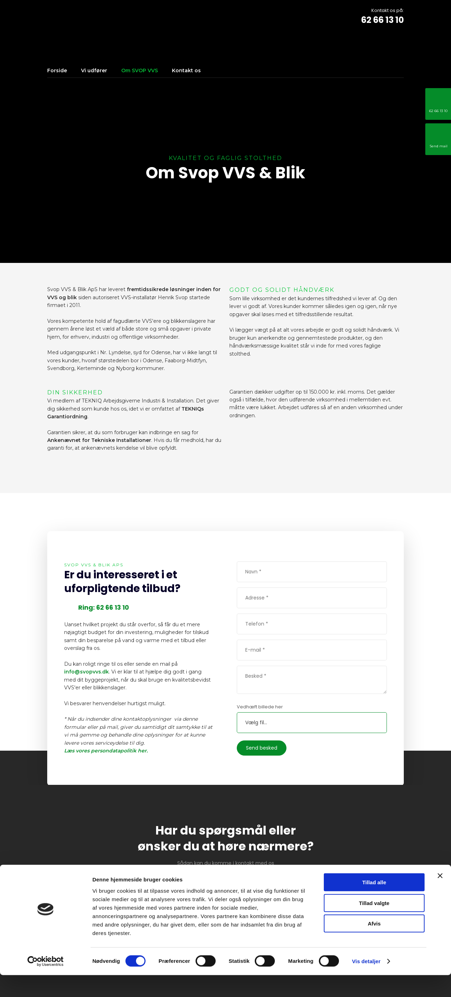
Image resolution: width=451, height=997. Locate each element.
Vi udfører (94, 70)
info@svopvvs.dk (86, 672)
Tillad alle (374, 904)
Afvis (374, 945)
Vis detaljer (366, 983)
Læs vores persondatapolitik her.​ (106, 750)
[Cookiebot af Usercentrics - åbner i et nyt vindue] (45, 983)
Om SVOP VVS (139, 70)
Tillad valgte (374, 925)
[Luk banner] (440, 897)
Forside (57, 70)
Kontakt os (186, 70)
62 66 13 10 (382, 20)
